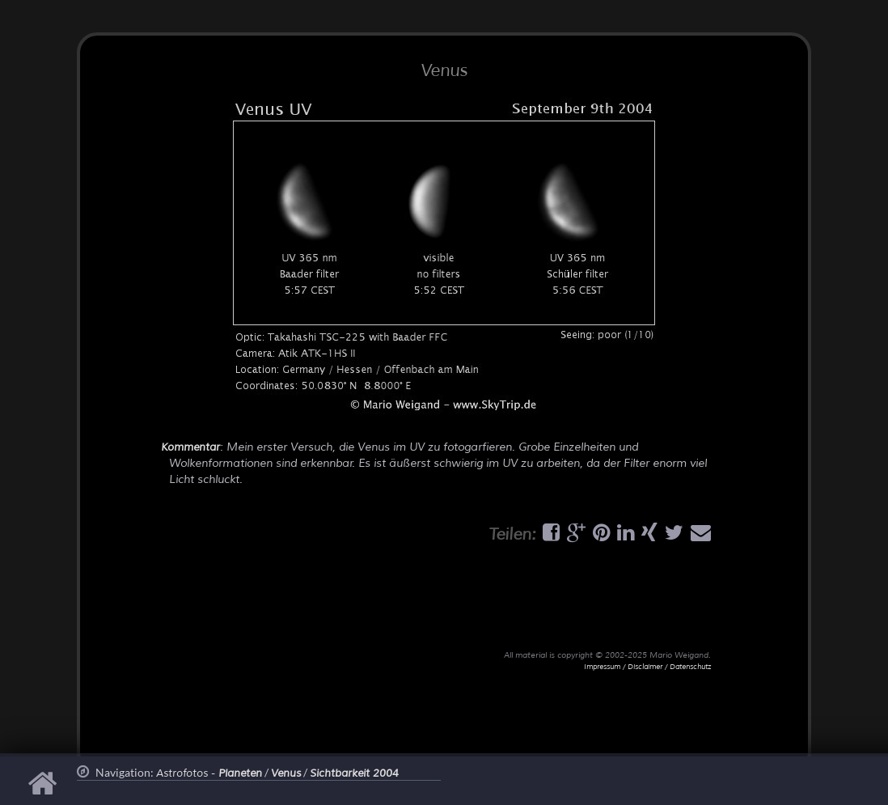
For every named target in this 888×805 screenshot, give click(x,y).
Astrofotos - (209, 773)
